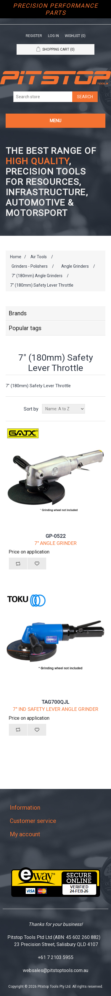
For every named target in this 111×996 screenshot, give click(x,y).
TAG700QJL (55, 702)
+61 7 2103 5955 (55, 957)
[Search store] (43, 96)
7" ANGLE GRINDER (55, 543)
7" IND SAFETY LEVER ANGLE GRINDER (55, 709)
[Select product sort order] (63, 409)
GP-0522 (56, 536)
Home (15, 256)
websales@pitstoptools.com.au (55, 970)
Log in (53, 36)
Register (34, 36)
